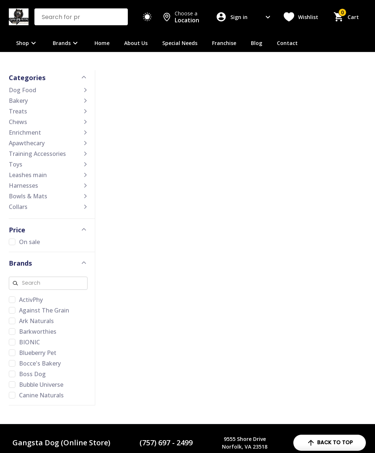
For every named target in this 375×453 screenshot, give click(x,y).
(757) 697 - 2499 (166, 443)
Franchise (224, 43)
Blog (256, 43)
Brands (66, 43)
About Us (136, 43)
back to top (330, 442)
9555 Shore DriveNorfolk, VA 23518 (244, 442)
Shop (27, 43)
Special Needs (179, 43)
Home (101, 43)
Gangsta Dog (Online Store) (61, 443)
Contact (287, 43)
